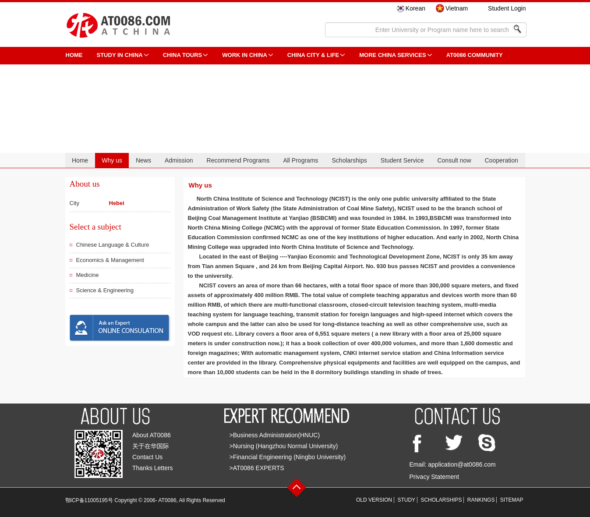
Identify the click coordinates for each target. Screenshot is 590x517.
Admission (179, 160)
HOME (74, 55)
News (143, 160)
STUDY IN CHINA (120, 55)
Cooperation (501, 160)
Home (80, 160)
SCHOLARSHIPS (441, 500)
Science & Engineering (105, 290)
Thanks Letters (152, 467)
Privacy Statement (434, 476)
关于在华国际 (150, 446)
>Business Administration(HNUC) (275, 435)
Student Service (402, 160)
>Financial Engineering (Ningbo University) (288, 456)
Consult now (454, 160)
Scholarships (349, 160)
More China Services (392, 55)
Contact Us (147, 456)
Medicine (87, 275)
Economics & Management (110, 260)
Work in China (244, 55)
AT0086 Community (474, 55)
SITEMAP (511, 500)
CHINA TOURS (182, 55)
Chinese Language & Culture (112, 244)
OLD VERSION (374, 500)
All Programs (300, 160)
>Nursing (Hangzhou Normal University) (284, 446)
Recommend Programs (238, 160)
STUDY (406, 500)
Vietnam (456, 8)
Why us (112, 160)
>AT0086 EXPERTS (257, 467)
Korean (415, 8)
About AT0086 (151, 435)
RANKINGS (481, 500)
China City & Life (313, 55)
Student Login (507, 8)
